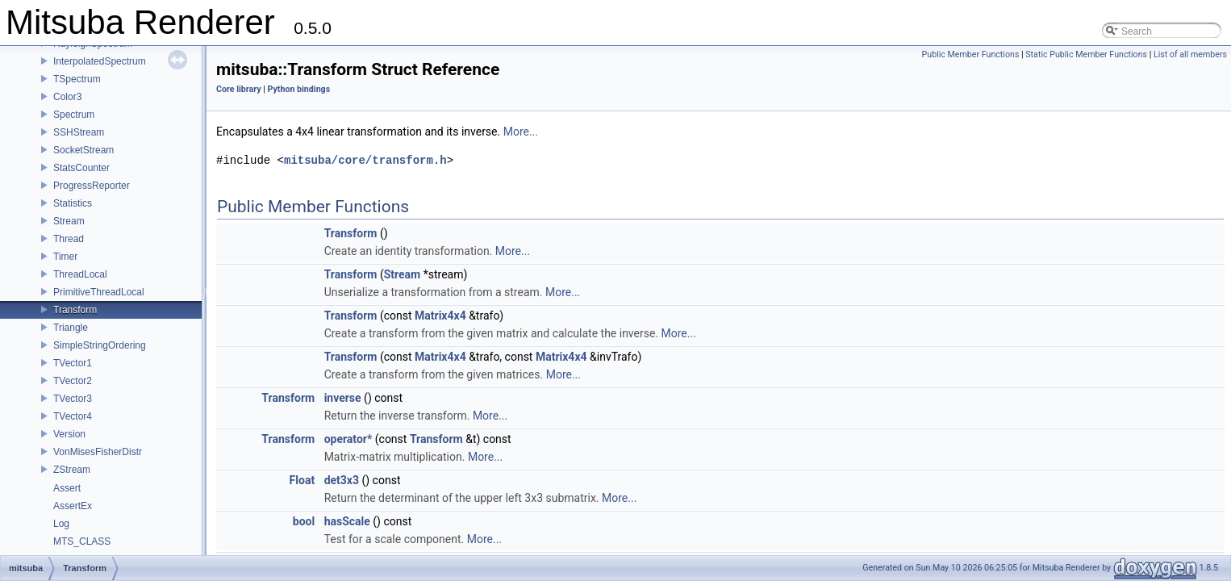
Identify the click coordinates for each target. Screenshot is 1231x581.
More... (520, 131)
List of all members (1190, 54)
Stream (69, 221)
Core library (238, 89)
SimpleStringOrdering (99, 345)
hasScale (347, 521)
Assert (67, 488)
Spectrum (73, 114)
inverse (342, 397)
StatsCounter (81, 167)
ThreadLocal (80, 274)
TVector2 (72, 381)
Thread (68, 239)
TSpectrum (77, 79)
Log (61, 523)
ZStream (71, 469)
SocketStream (83, 150)
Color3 (67, 96)
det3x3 (341, 480)
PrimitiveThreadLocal (98, 292)
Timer (65, 256)
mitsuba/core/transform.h (365, 160)
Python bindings (299, 89)
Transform (75, 310)
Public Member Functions (971, 54)
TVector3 (72, 398)
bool (304, 521)
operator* (348, 439)
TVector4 (72, 416)
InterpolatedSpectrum (99, 61)
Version (69, 434)
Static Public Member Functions (1086, 54)
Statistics (72, 203)
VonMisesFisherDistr (97, 452)
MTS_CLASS (82, 541)
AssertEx (72, 506)
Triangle (70, 327)
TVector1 (72, 363)
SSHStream (78, 132)
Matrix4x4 (440, 315)
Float (302, 480)
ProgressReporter (91, 185)
